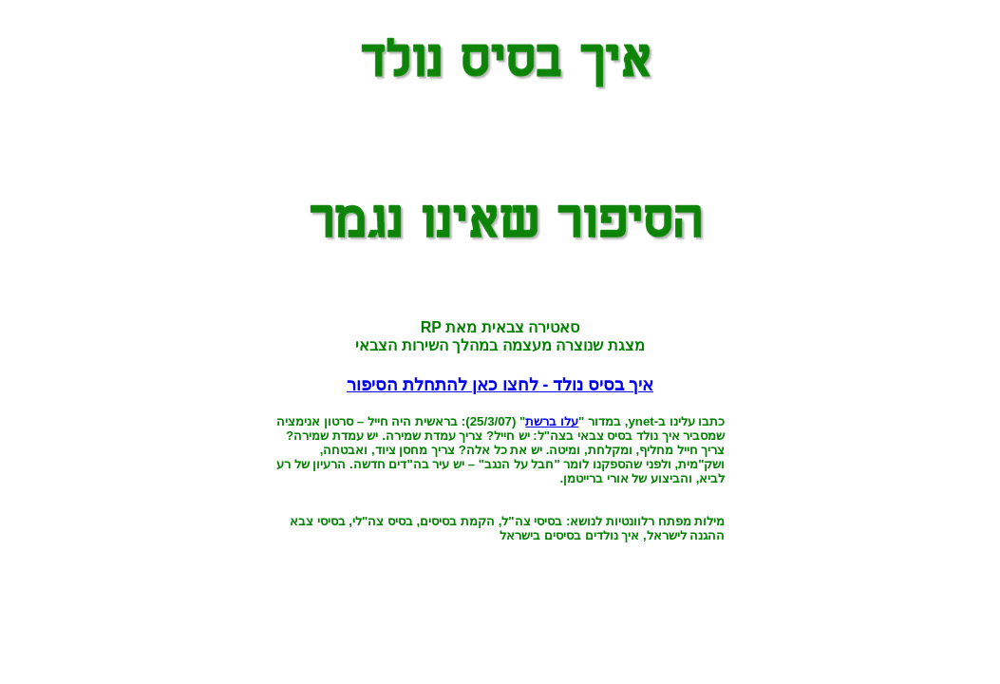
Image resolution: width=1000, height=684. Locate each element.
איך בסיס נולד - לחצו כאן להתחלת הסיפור (500, 384)
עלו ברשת (551, 421)
